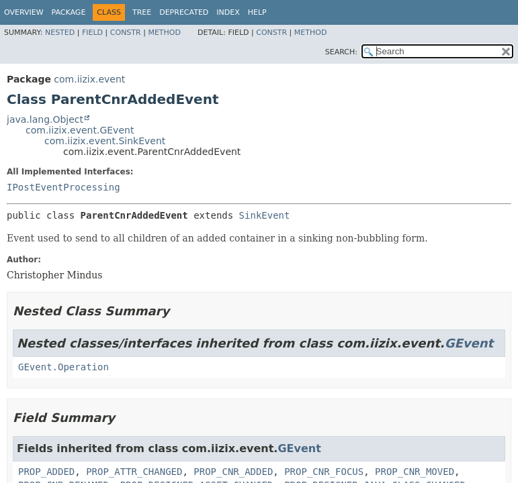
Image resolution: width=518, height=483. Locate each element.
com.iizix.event (89, 79)
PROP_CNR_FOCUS (323, 471)
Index (227, 12)
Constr (125, 32)
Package (69, 12)
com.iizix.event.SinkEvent (104, 141)
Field (92, 32)
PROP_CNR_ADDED (233, 471)
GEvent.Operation (63, 367)
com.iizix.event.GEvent (80, 130)
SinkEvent (264, 215)
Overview (24, 12)
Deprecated (183, 12)
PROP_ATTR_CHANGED (134, 471)
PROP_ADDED (46, 471)
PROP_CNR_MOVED (414, 471)
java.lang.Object (45, 119)
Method (164, 32)
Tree (141, 12)
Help (257, 12)
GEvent (469, 343)
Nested (60, 32)
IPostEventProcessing (63, 187)
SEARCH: (341, 52)
